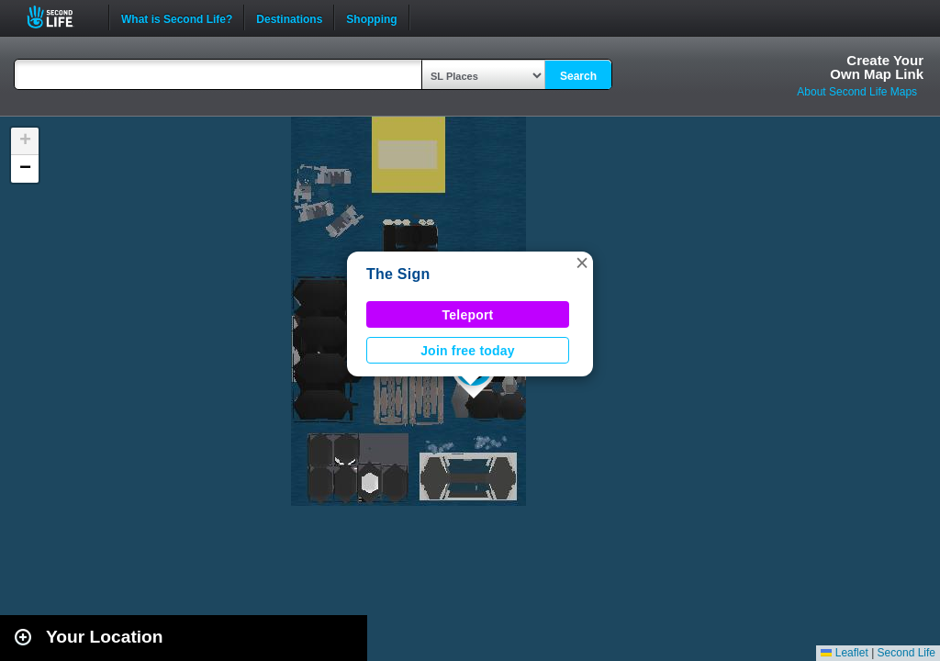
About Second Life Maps (857, 91)
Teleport (468, 315)
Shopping (371, 17)
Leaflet (844, 652)
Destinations (289, 17)
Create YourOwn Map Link (876, 67)
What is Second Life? (176, 17)
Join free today (467, 350)
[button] (582, 263)
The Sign (398, 274)
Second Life (60, 17)
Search (578, 76)
